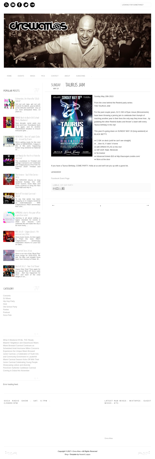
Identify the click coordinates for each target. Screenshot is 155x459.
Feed (6, 4)
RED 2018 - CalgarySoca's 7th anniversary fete (27, 233)
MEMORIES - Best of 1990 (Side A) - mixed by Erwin (27, 138)
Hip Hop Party (66, 185)
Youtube (32, 4)
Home (9, 76)
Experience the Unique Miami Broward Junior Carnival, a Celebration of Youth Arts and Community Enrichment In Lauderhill (21, 354)
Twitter (25, 4)
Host (5, 304)
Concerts (7, 296)
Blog (66, 454)
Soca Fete (7, 315)
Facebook (19, 4)
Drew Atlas (109, 438)
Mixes (32, 76)
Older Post (148, 205)
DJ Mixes (7, 298)
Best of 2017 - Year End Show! (27, 266)
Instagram (12, 4)
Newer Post (53, 205)
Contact (54, 76)
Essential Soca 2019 (23, 251)
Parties (6, 310)
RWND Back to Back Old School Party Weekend (27, 119)
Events (21, 76)
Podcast (6, 312)
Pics (43, 76)
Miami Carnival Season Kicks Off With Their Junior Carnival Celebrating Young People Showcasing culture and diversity (21, 362)
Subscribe (80, 76)
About (67, 76)
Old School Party (10, 307)
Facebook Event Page (60, 178)
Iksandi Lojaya (84, 454)
